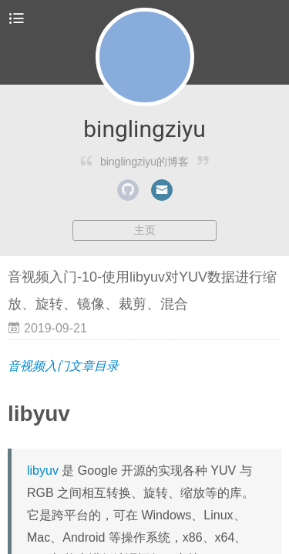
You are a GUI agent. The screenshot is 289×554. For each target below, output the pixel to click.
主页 (145, 230)
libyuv (43, 470)
